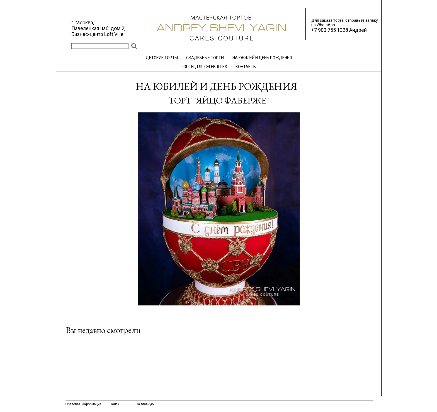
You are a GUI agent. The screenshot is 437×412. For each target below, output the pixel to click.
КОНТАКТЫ (246, 66)
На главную (145, 404)
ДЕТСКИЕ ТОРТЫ (162, 58)
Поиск (114, 404)
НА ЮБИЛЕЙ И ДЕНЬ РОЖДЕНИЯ (262, 58)
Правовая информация (83, 404)
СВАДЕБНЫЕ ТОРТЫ (205, 58)
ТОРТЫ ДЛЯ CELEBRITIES (204, 66)
